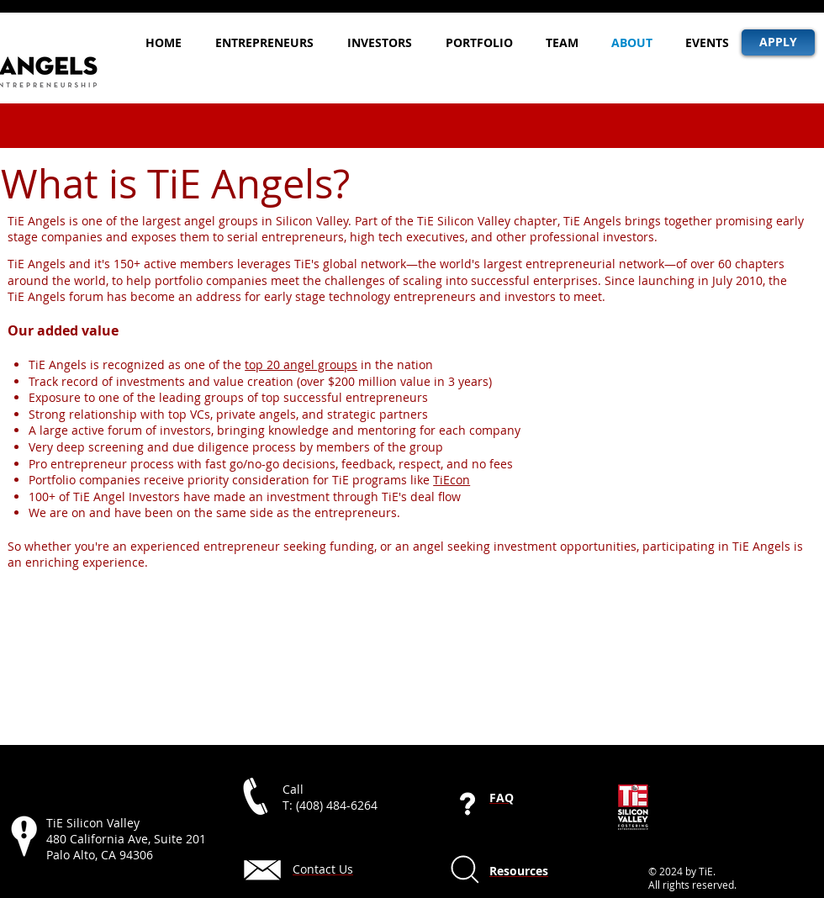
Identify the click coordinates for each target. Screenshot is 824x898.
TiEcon (451, 480)
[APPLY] (778, 42)
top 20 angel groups (301, 364)
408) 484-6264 (338, 805)
